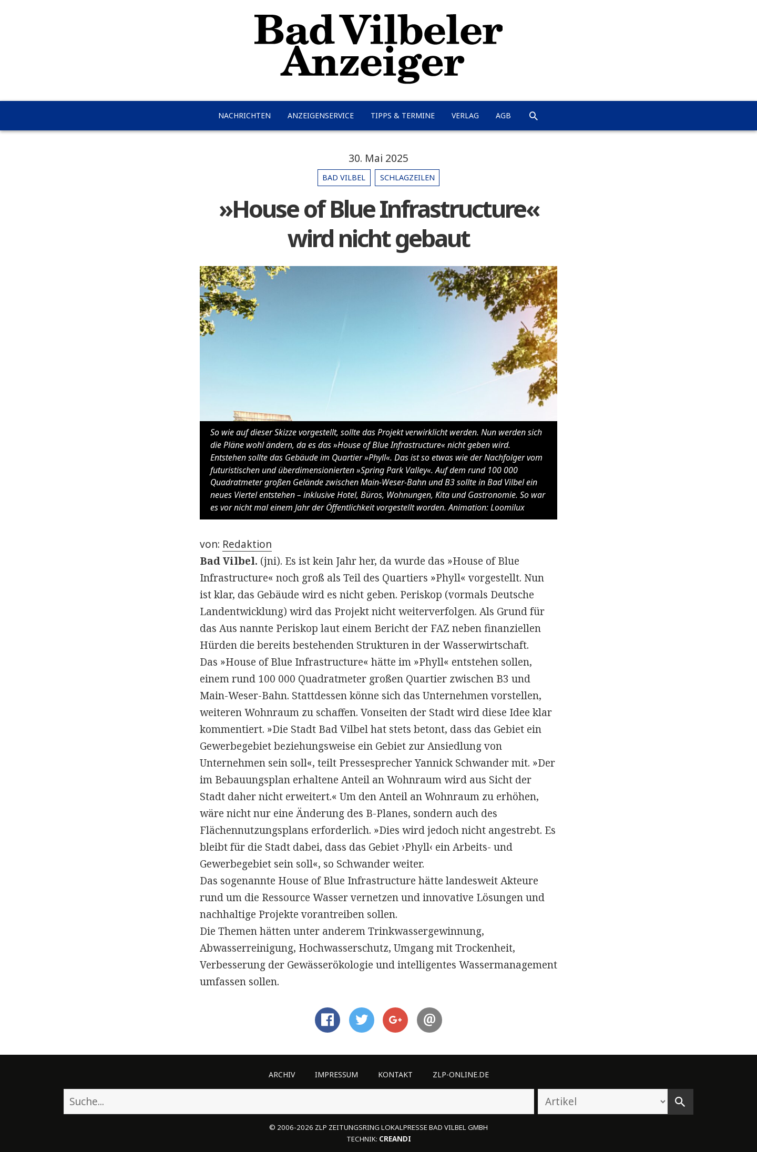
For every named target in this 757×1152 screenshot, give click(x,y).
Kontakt (395, 1074)
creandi (395, 1139)
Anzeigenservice (321, 115)
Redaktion (247, 544)
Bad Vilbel (343, 177)
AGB (503, 115)
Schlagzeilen (407, 177)
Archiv (282, 1074)
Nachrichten (244, 115)
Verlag (465, 115)
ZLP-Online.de (461, 1074)
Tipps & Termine (403, 115)
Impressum (336, 1074)
